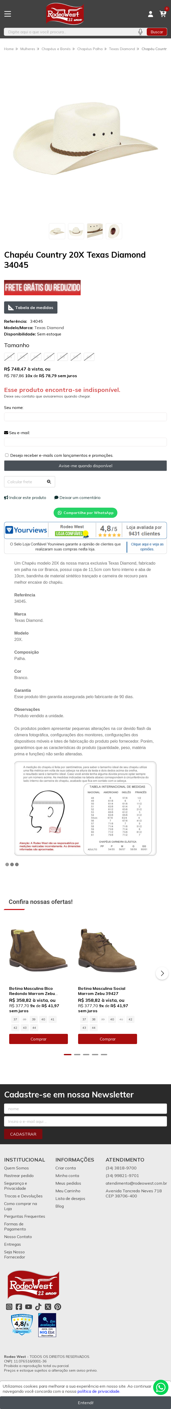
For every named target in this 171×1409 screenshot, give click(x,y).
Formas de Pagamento (15, 1234)
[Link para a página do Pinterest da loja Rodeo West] (57, 1314)
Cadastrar (23, 1141)
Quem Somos (16, 1175)
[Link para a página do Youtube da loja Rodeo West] (28, 1314)
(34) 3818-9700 (121, 1175)
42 (62, 1026)
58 (62, 356)
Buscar (157, 31)
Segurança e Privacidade (15, 1193)
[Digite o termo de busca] (69, 32)
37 (15, 1026)
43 (71, 1026)
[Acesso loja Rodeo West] (150, 14)
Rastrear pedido (19, 1182)
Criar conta (65, 1175)
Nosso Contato (18, 1243)
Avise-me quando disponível (85, 465)
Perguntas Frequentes (24, 1223)
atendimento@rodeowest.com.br (136, 1190)
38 (106, 1026)
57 (49, 356)
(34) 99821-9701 (122, 1182)
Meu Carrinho (67, 1198)
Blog (59, 1213)
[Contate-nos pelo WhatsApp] (160, 1387)
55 (22, 356)
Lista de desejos (70, 1205)
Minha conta (67, 1182)
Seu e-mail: (17, 432)
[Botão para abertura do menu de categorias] (7, 14)
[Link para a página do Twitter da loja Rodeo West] (48, 1314)
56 (36, 356)
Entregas (12, 1251)
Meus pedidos (68, 1190)
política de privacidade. (98, 1391)
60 (89, 356)
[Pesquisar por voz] (140, 32)
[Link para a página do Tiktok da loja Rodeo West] (38, 1314)
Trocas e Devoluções (23, 1203)
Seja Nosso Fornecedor (14, 1262)
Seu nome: (13, 407)
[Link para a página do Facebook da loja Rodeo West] (18, 1314)
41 (52, 1026)
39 (33, 1026)
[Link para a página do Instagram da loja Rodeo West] (9, 1314)
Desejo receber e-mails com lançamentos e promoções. (61, 455)
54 (9, 356)
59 (75, 356)
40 (43, 1026)
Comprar (45, 1046)
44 (15, 1035)
